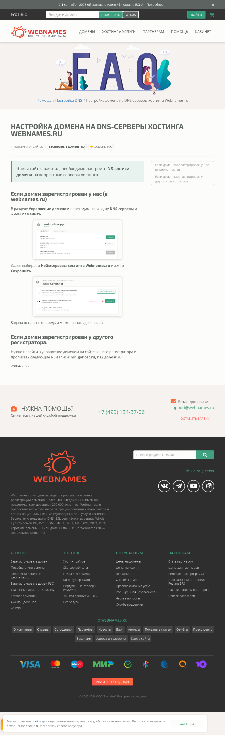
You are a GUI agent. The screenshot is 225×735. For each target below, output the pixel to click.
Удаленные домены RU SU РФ (32, 590)
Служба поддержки (129, 604)
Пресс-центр (203, 629)
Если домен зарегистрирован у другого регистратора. (179, 178)
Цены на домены (128, 561)
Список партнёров (181, 596)
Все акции (123, 574)
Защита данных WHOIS (80, 596)
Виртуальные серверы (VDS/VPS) (79, 588)
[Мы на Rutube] (208, 486)
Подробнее (155, 4)
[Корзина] (210, 15)
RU (35, 523)
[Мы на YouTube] (193, 486)
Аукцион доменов (23, 602)
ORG (84, 523)
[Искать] (205, 454)
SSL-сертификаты (69, 518)
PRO (102, 523)
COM (50, 523)
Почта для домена (76, 574)
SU (63, 523)
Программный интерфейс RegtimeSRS (186, 582)
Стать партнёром (180, 561)
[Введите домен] (72, 14)
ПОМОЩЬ (179, 31)
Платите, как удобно (112, 682)
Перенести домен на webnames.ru (26, 576)
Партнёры (85, 629)
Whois (99, 518)
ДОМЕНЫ (87, 31)
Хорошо (187, 724)
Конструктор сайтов (77, 580)
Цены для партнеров (183, 567)
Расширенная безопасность (136, 592)
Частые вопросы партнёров (188, 590)
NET (70, 523)
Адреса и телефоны (111, 638)
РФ (58, 523)
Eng (23, 14)
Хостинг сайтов (74, 561)
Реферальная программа (186, 574)
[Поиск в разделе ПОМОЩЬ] (164, 454)
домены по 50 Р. (62, 528)
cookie (36, 721)
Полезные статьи (158, 629)
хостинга (98, 514)
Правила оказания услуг (133, 586)
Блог (119, 629)
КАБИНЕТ (203, 31)
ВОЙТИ (196, 15)
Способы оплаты (128, 580)
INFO (93, 523)
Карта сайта (140, 638)
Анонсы (134, 629)
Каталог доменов (23, 596)
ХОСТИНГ (119, 31)
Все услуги (71, 602)
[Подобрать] (111, 14)
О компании (22, 629)
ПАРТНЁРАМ (153, 31)
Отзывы (43, 629)
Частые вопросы (128, 598)
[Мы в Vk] (164, 486)
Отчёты (182, 629)
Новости (104, 629)
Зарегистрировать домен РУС (32, 583)
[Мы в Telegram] (179, 486)
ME (77, 523)
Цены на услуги (127, 567)
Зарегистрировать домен (29, 561)
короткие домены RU (27, 528)
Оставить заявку (195, 418)
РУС (42, 523)
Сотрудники (63, 629)
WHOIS (131, 15)
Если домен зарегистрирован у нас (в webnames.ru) (182, 167)
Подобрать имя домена (27, 567)
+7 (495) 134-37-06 (121, 412)
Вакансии (84, 638)
